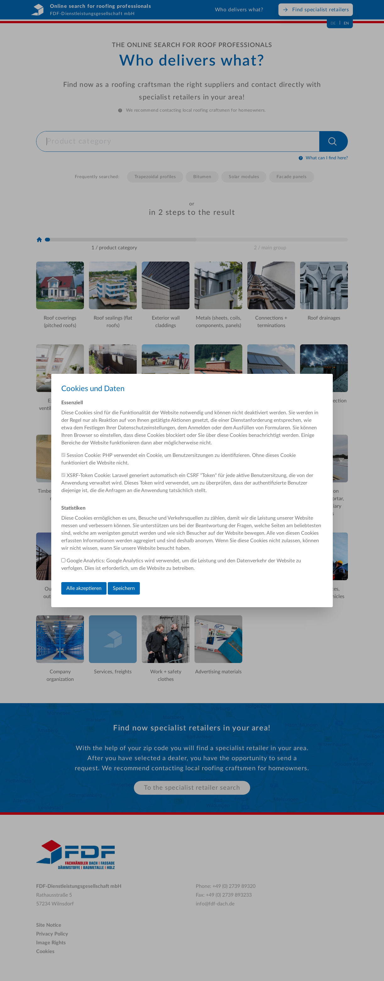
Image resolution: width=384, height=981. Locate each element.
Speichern (124, 588)
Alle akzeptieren (83, 588)
